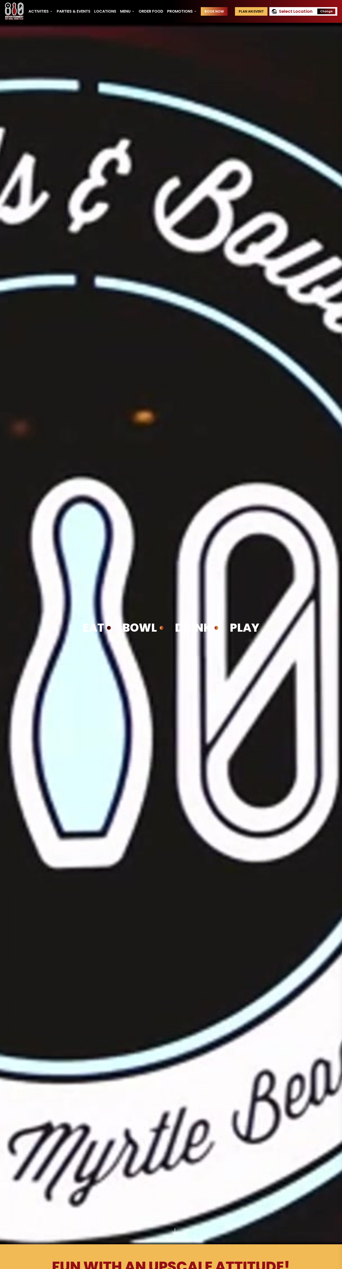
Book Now (214, 11)
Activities (40, 11)
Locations (105, 11)
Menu (127, 11)
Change (326, 11)
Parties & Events (73, 11)
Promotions (182, 11)
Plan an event (251, 11)
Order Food (151, 11)
